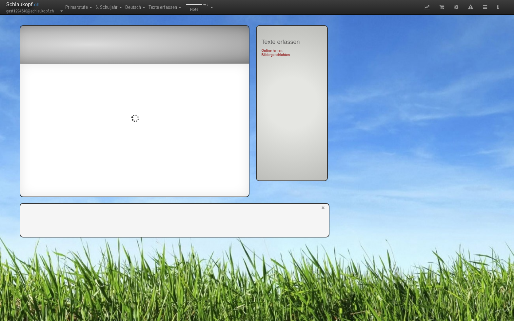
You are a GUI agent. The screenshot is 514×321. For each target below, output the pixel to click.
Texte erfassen (199, 7)
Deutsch (159, 7)
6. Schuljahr (124, 7)
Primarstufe (84, 7)
